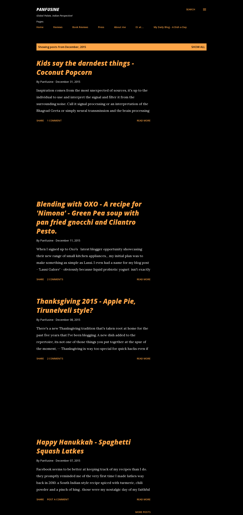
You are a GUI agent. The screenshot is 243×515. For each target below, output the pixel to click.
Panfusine (47, 9)
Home (39, 27)
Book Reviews (80, 27)
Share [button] (40, 120)
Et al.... (140, 27)
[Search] (190, 9)
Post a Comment (58, 499)
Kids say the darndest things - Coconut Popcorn (85, 67)
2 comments (55, 279)
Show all (198, 47)
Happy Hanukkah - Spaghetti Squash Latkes (83, 446)
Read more (144, 120)
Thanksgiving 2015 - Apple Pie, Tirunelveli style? (86, 305)
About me (120, 27)
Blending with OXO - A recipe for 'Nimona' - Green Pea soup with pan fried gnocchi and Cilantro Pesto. (88, 217)
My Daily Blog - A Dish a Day (170, 27)
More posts (143, 512)
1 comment (54, 120)
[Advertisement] (93, 161)
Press (101, 27)
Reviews (57, 27)
